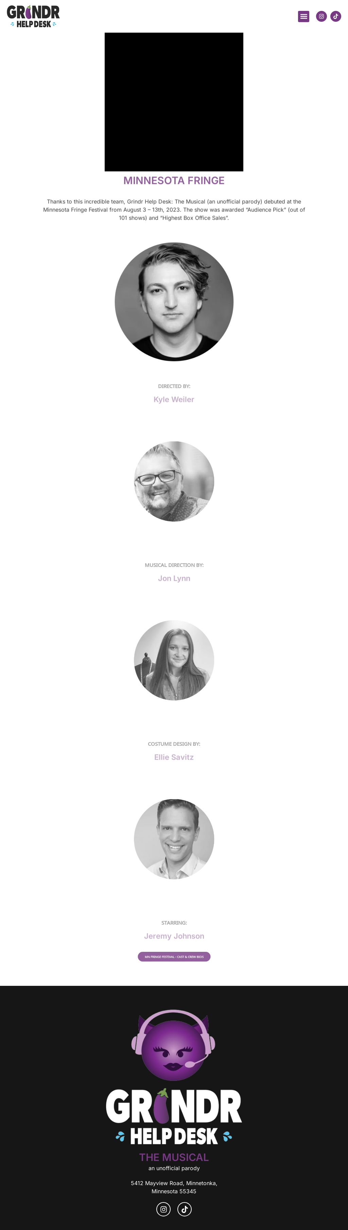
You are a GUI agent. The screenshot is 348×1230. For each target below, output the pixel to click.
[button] (303, 16)
